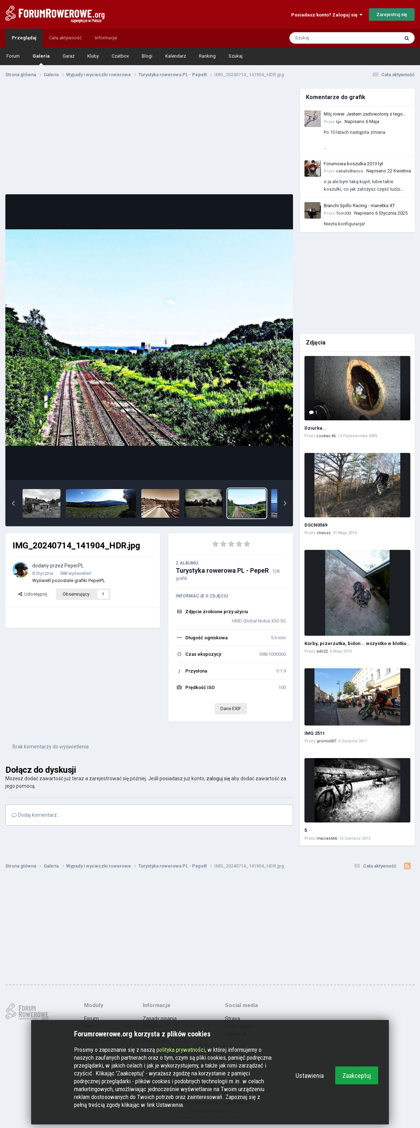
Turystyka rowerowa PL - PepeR (222, 570)
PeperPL (74, 565)
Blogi (147, 56)
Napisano (362, 121)
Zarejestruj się (391, 14)
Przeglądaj (24, 37)
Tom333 (343, 213)
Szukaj (236, 56)
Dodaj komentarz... (36, 815)
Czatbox (120, 56)
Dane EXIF (230, 708)
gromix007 (326, 741)
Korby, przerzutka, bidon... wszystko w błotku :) (357, 643)
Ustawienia (310, 1075)
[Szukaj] (327, 38)
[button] (13, 503)
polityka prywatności (180, 1049)
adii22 (322, 651)
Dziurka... (315, 428)
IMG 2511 (314, 733)
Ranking (207, 56)
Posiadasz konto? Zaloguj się (326, 15)
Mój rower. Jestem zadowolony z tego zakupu (363, 114)
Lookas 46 (326, 436)
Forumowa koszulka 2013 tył (353, 163)
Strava (232, 1018)
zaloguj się (218, 778)
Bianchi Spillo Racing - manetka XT (359, 205)
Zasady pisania (160, 1018)
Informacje (106, 37)
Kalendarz (175, 56)
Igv (338, 121)
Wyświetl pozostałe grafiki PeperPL (68, 580)
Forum (13, 56)
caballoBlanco (349, 171)
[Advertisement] (149, 139)
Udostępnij (32, 594)
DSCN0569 (315, 525)
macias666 (327, 838)
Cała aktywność (65, 37)
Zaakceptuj (356, 1075)
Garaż (68, 56)
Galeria (41, 59)
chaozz (324, 533)
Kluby (93, 56)
